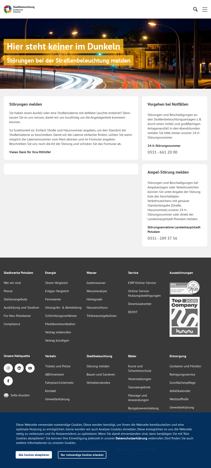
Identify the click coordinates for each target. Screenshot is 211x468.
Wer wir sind (12, 283)
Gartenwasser (96, 283)
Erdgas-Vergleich (57, 291)
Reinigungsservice (182, 374)
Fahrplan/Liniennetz (59, 382)
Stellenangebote (15, 299)
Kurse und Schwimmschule (139, 368)
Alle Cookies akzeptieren (34, 455)
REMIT (133, 312)
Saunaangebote (139, 387)
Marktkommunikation (60, 324)
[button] (204, 9)
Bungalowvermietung (143, 408)
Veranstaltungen (139, 379)
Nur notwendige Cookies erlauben (82, 455)
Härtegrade (94, 299)
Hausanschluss (97, 307)
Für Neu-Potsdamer (17, 316)
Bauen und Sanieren (101, 374)
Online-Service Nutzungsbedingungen (144, 293)
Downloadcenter (139, 304)
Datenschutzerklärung (131, 438)
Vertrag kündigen (57, 340)
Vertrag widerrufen (58, 332)
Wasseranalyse (97, 291)
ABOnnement (54, 374)
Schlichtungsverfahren (61, 316)
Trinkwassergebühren (102, 316)
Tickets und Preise (57, 366)
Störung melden (98, 366)
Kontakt (50, 391)
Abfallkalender (180, 391)
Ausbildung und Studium (21, 307)
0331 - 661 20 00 (162, 152)
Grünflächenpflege (183, 382)
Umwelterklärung (57, 399)
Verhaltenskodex (98, 382)
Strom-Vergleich (56, 283)
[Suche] (195, 9)
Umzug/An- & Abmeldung (63, 307)
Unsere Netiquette (17, 356)
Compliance (12, 324)
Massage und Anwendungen (138, 397)
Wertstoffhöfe (179, 399)
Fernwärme (53, 299)
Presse (8, 291)
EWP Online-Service (142, 283)
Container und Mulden (185, 366)
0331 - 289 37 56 (162, 238)
